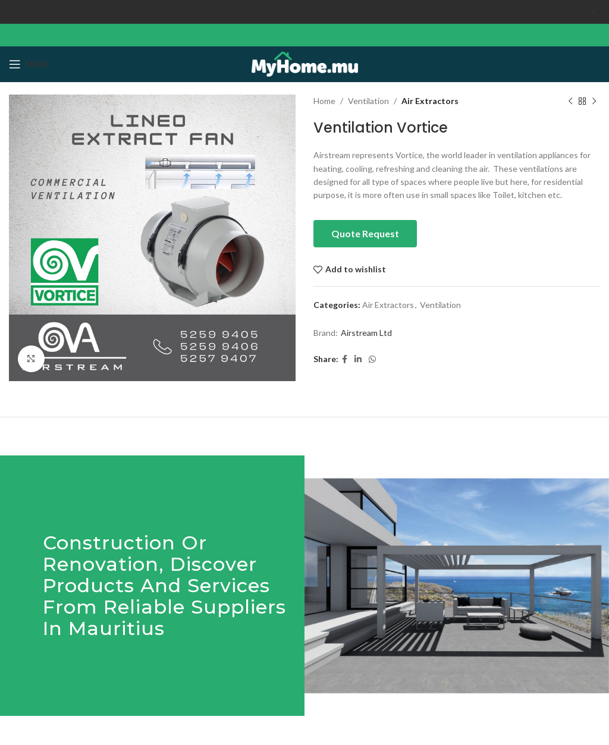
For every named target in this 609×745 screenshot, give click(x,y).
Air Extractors (430, 101)
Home (324, 101)
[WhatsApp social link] (372, 359)
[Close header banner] (594, 12)
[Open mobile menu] (29, 64)
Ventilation (368, 101)
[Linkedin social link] (358, 359)
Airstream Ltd (366, 332)
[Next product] (594, 101)
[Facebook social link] (344, 359)
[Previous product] (570, 101)
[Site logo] (305, 63)
